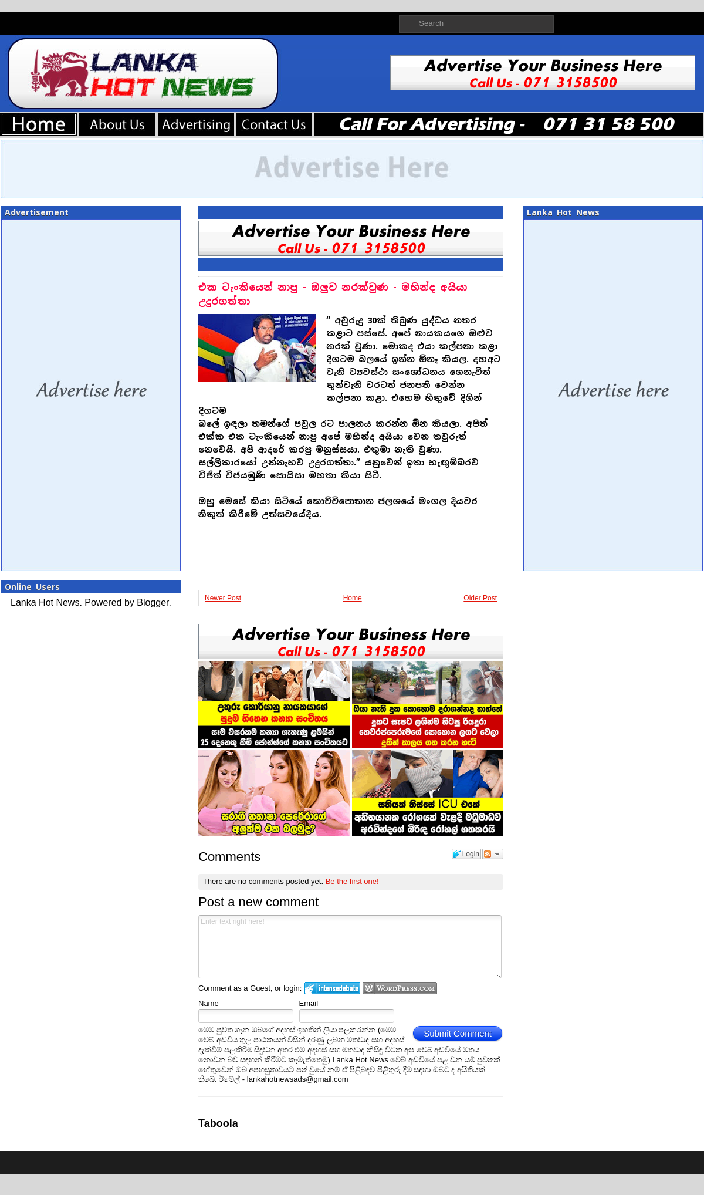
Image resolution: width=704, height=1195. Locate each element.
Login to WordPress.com (400, 988)
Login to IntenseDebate (332, 988)
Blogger (152, 602)
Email (309, 1003)
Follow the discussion (492, 854)
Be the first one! (352, 881)
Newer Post (223, 598)
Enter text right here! (350, 946)
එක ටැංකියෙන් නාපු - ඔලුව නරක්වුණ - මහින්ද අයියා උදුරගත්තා (332, 294)
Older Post (480, 598)
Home (352, 598)
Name (208, 1003)
